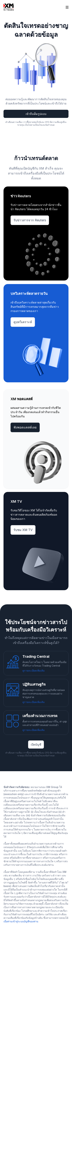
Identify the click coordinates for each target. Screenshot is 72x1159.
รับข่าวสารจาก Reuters (30, 220)
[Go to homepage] (9, 7)
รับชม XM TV (23, 530)
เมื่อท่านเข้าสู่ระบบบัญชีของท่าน (21, 921)
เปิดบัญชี (36, 744)
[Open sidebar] (67, 7)
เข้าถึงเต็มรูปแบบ (36, 114)
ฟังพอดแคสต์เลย (25, 427)
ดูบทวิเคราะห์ (23, 322)
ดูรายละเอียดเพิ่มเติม (33, 670)
